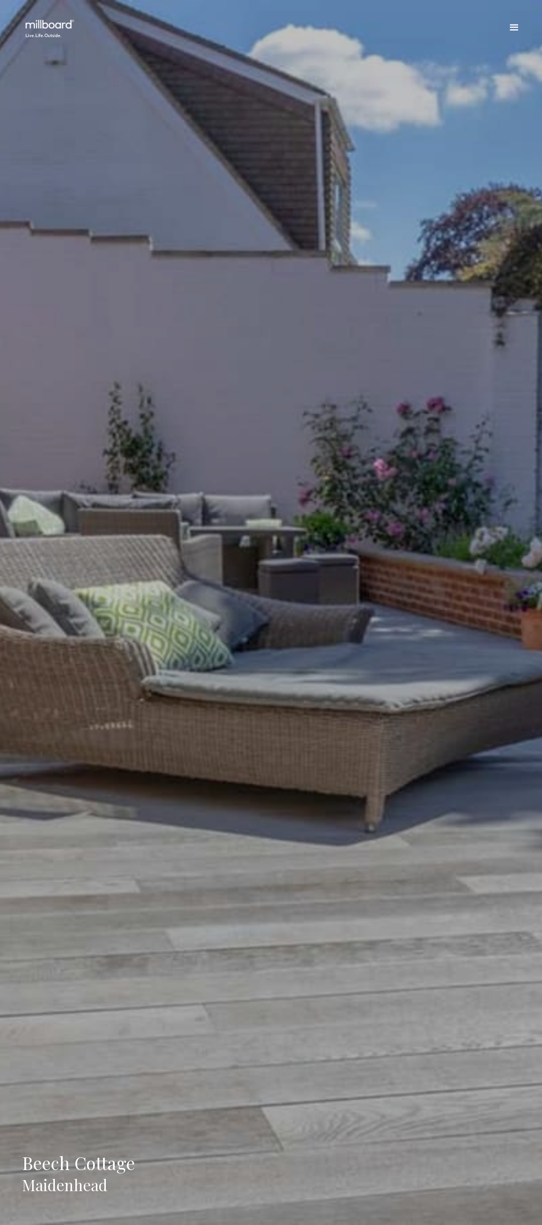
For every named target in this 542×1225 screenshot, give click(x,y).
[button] (514, 27)
